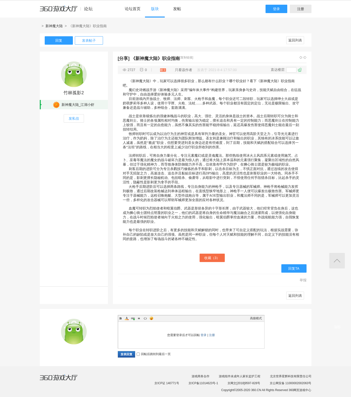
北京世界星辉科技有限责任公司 (290, 376)
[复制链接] (186, 57)
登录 (276, 9)
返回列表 (295, 40)
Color (126, 318)
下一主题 (305, 57)
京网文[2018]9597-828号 (243, 383)
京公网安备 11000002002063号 (290, 383)
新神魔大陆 (54, 26)
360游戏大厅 (64, 380)
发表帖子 (89, 40)
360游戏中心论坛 (68, 10)
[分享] (124, 58)
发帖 (177, 9)
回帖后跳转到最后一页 (154, 354)
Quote (139, 318)
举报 (303, 280)
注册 (300, 9)
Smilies (151, 318)
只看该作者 (183, 70)
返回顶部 (337, 260)
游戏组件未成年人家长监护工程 (239, 376)
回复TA (293, 268)
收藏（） (212, 258)
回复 (58, 40)
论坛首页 (133, 9)
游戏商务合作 (200, 376)
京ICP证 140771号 (166, 383)
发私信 (74, 118)
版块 (155, 9)
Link (132, 318)
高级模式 (256, 318)
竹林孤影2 (73, 92)
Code (145, 318)
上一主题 (300, 57)
